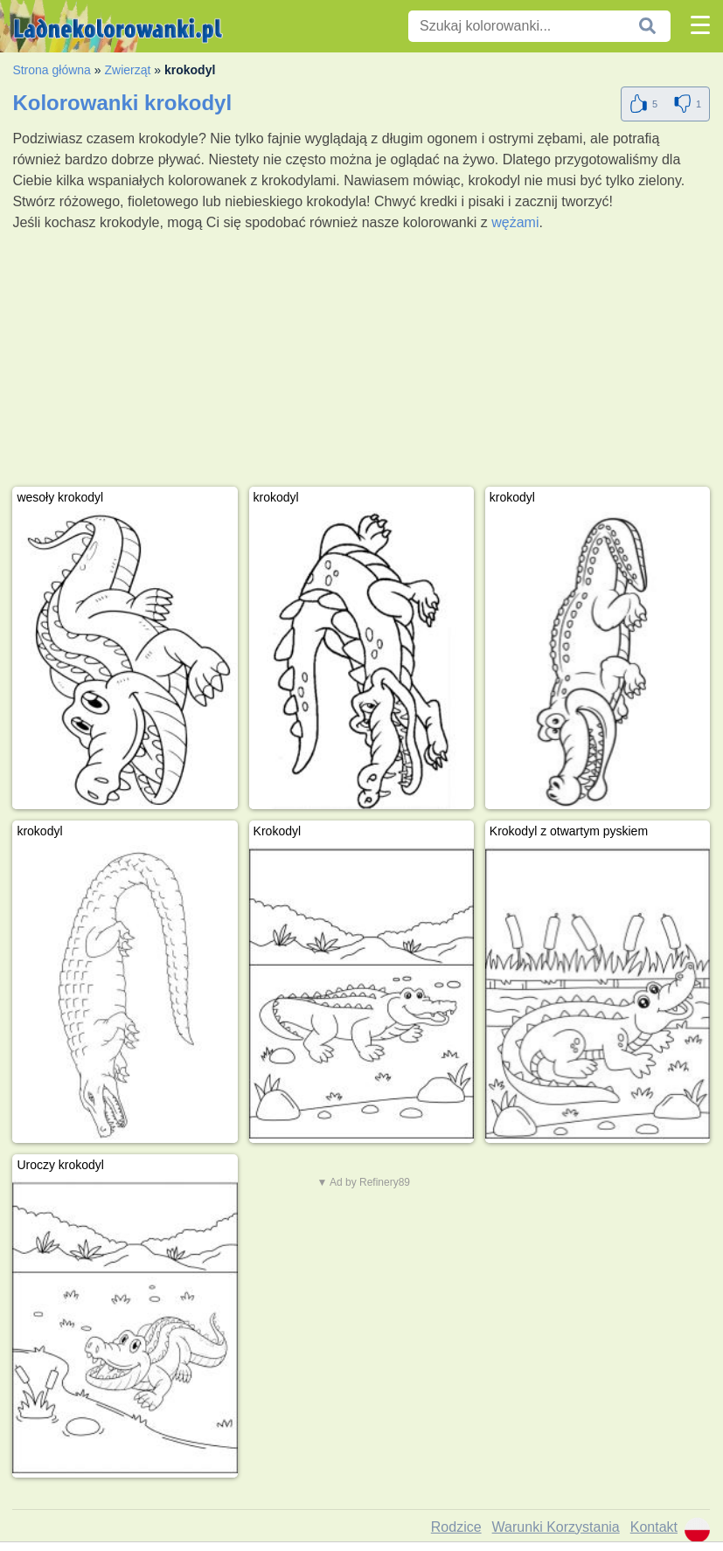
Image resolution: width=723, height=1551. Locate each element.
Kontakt (654, 1527)
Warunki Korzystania (556, 1527)
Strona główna (51, 70)
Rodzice (456, 1527)
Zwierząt (127, 70)
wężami (515, 222)
